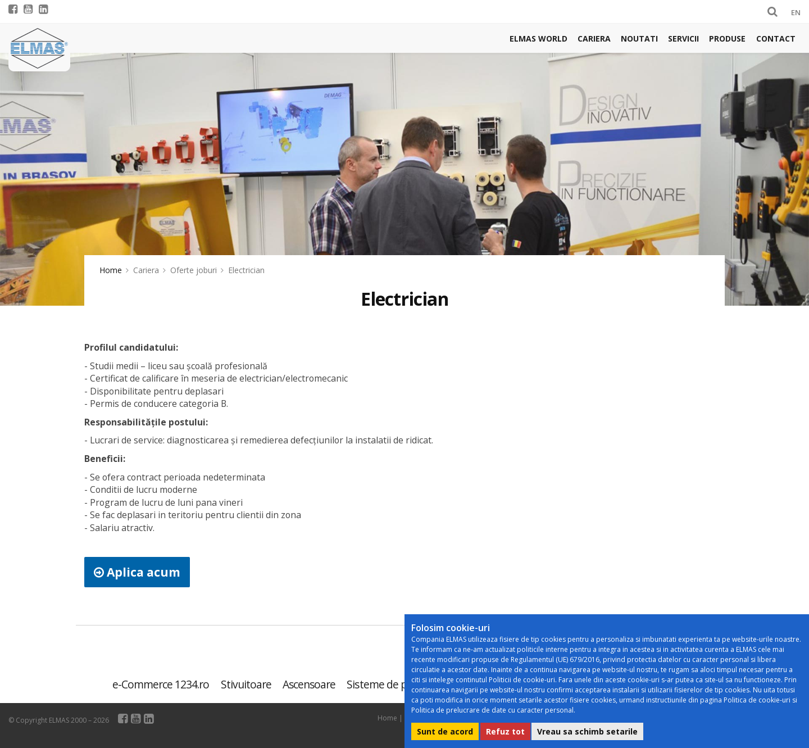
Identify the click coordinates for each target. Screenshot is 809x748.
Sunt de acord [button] (445, 731)
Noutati (639, 38)
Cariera (594, 38)
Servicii (683, 38)
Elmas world (538, 38)
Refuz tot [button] (505, 731)
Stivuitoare (246, 684)
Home (110, 270)
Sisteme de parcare (391, 684)
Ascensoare (309, 684)
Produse (727, 38)
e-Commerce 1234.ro (161, 684)
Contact (776, 38)
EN (796, 12)
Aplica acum (137, 572)
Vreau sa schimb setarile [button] (587, 731)
